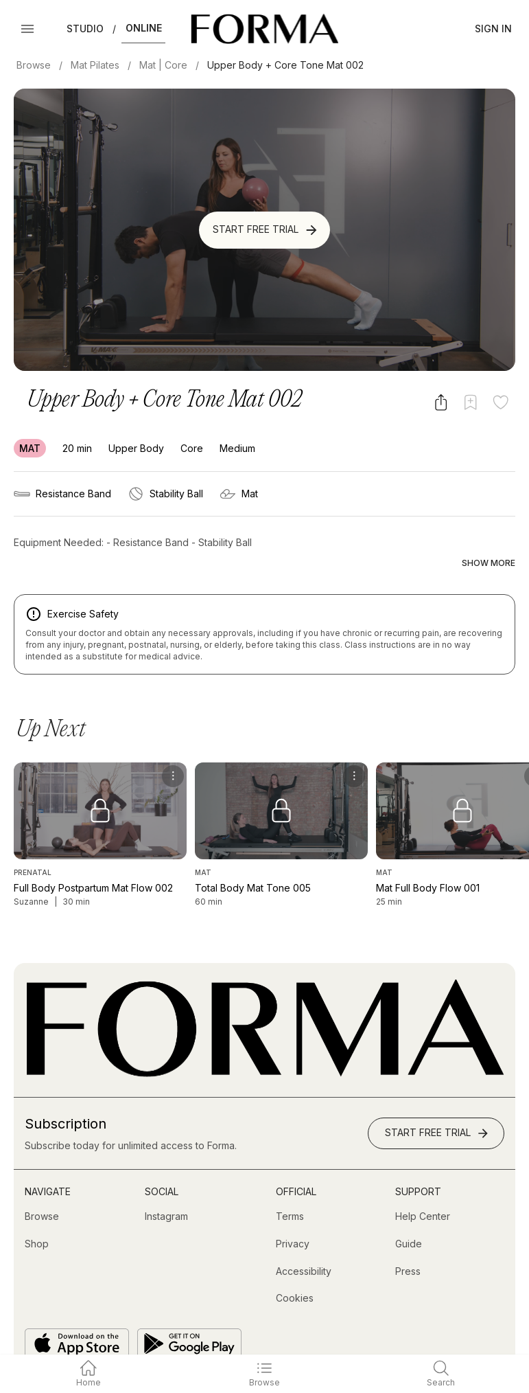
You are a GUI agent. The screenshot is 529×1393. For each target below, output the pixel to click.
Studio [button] (85, 28)
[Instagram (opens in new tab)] (166, 1188)
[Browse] (42, 1188)
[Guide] (408, 1216)
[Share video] (441, 402)
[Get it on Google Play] (189, 1315)
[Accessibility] (303, 1242)
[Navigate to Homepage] (264, 29)
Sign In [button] (493, 28)
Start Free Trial (266, 230)
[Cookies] (295, 1270)
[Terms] (290, 1188)
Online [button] (144, 28)
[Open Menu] (27, 28)
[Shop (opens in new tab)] (37, 1216)
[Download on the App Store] (77, 1315)
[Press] (408, 1242)
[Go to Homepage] (264, 1045)
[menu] (173, 747)
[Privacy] (292, 1216)
